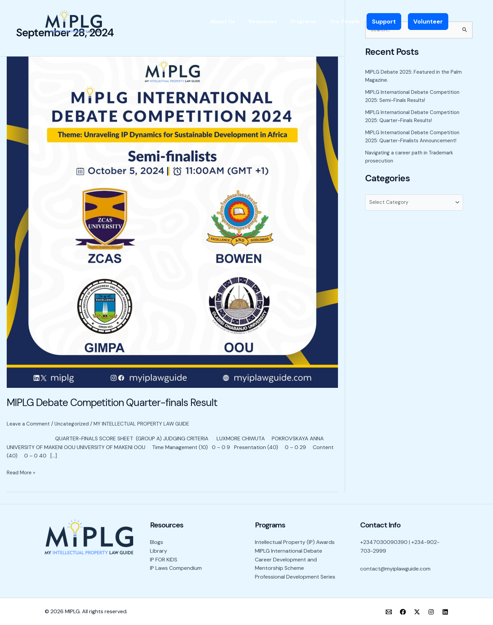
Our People (345, 21)
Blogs (156, 542)
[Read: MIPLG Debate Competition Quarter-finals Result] (172, 221)
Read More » (22, 472)
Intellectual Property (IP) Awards (295, 542)
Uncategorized (74, 423)
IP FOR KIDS (163, 559)
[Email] (389, 612)
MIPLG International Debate (288, 550)
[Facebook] (403, 612)
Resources (263, 21)
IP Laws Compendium (176, 568)
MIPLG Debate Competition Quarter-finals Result (112, 402)
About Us (222, 21)
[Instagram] (431, 612)
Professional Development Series (295, 576)
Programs (303, 21)
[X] (417, 612)
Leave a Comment (29, 423)
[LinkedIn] (445, 612)
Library (158, 550)
